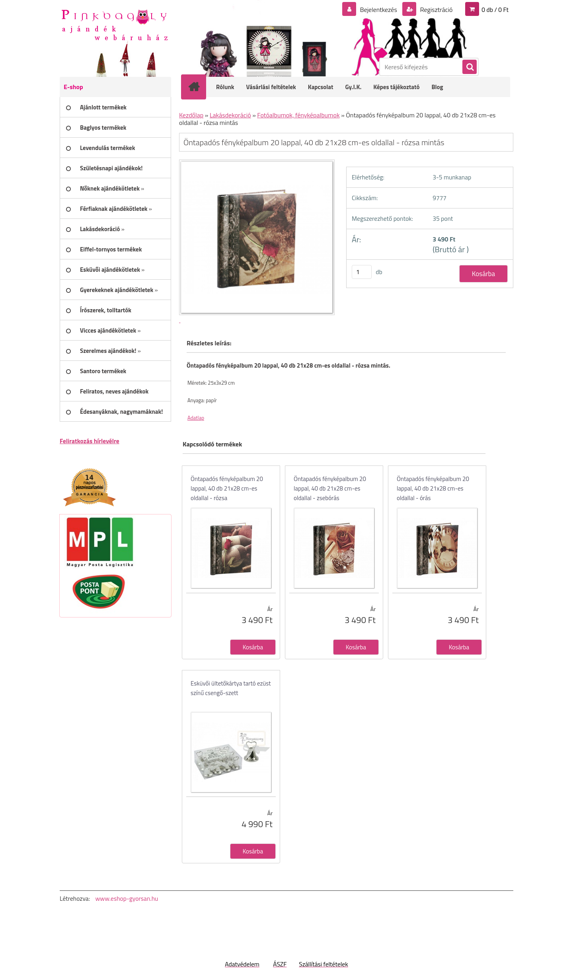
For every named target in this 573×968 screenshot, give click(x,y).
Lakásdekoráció (230, 115)
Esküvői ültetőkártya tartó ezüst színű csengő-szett (231, 688)
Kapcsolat (320, 87)
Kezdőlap (191, 115)
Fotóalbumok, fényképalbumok (298, 115)
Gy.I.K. (353, 87)
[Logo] (114, 24)
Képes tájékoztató (396, 87)
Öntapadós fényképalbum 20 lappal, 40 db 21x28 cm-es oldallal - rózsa (227, 488)
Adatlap (195, 418)
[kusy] (362, 272)
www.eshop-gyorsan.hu (126, 898)
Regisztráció (435, 9)
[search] (469, 67)
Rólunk (225, 87)
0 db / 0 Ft (495, 9)
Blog (437, 87)
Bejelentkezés (378, 9)
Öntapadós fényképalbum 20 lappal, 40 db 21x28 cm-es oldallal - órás (433, 488)
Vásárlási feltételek (271, 87)
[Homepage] (199, 87)
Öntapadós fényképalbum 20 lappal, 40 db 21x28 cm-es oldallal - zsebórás (330, 488)
